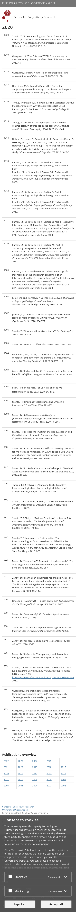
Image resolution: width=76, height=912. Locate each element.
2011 (6, 779)
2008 (49, 779)
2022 (6, 761)
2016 (6, 773)
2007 (63, 779)
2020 (20, 767)
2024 (34, 761)
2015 (20, 773)
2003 (49, 785)
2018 (49, 767)
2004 (34, 785)
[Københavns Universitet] (6, 16)
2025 (49, 761)
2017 (63, 767)
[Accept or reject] (11, 876)
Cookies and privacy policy (32, 867)
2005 (20, 785)
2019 (34, 767)
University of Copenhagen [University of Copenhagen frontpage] (15, 809)
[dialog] (38, 863)
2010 (20, 779)
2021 (6, 767)
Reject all (20, 904)
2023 (20, 761)
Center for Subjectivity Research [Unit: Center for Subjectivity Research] (18, 806)
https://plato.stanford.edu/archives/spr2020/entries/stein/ (43, 677)
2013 (49, 773)
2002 (63, 785)
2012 (63, 773)
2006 (6, 785)
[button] (71, 3)
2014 (34, 773)
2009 (34, 779)
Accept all (56, 904)
